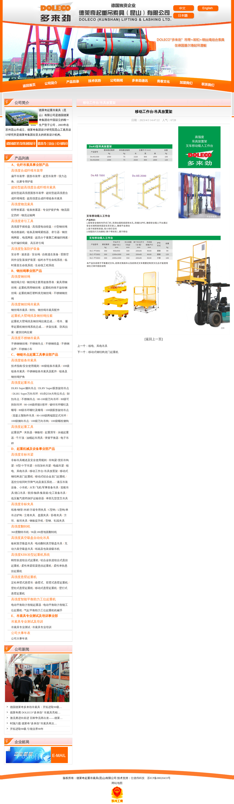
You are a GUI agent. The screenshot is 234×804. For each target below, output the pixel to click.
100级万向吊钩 (40, 421)
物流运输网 (28, 215)
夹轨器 (28, 432)
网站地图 (117, 783)
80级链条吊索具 (51, 366)
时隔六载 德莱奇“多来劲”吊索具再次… (33, 723)
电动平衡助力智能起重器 (26, 604)
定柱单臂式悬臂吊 (22, 582)
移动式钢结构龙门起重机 (103, 352)
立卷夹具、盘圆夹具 (36, 515)
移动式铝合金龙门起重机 (50, 476)
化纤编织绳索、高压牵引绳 (27, 243)
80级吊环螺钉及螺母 (31, 410)
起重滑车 (50, 432)
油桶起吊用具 (34, 437)
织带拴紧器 (18, 209)
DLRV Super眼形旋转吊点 (53, 388)
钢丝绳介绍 (18, 282)
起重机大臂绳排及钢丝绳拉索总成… (33, 321)
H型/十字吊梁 (24, 465)
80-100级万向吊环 (48, 399)
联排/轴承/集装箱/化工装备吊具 (47, 493)
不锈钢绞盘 (52, 343)
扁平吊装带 (18, 176)
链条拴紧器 (34, 209)
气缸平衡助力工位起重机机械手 (43, 610)
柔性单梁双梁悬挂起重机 (36, 565)
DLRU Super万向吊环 (25, 393)
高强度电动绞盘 (41, 226)
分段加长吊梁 (43, 465)
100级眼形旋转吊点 (57, 410)
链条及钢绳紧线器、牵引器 (43, 232)
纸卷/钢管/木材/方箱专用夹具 (28, 509)
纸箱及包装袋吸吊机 (47, 548)
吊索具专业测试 (20, 627)
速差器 (25, 254)
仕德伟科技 (138, 778)
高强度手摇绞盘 (20, 226)
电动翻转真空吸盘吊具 (48, 543)
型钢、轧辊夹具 (55, 520)
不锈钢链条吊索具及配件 (42, 371)
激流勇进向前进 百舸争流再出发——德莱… (36, 718)
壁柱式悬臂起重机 (22, 588)
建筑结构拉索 (24, 332)
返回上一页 (154, 339)
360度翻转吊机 (20, 532)
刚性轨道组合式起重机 (24, 560)
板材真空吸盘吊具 (22, 543)
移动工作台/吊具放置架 (44, 471)
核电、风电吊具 (97, 345)
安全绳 (36, 254)
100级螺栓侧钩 (60, 421)
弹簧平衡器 (51, 437)
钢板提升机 (36, 520)
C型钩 (52, 509)
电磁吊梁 (58, 465)
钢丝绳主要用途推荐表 (40, 282)
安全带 (15, 254)
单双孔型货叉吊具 (57, 498)
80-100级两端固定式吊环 (51, 415)
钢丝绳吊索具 (19, 310)
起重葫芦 (16, 432)
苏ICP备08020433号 (159, 778)
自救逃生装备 (50, 254)
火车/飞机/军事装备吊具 (44, 487)
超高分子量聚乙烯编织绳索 (51, 237)
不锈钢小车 (25, 349)
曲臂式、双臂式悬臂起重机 (51, 582)
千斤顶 (20, 437)
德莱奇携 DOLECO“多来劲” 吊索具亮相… (35, 712)
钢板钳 (39, 432)
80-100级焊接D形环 (36, 404)
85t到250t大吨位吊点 (52, 393)
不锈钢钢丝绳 (19, 343)
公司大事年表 (19, 638)
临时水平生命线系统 (50, 259)
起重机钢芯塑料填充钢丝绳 (35, 293)
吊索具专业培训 (41, 627)
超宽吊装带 (49, 176)
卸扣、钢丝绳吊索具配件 (45, 310)
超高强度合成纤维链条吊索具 (44, 198)
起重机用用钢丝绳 (30, 287)
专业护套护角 (51, 209)
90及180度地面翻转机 (44, 532)
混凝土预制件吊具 (23, 415)
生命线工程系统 (44, 265)
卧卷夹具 (56, 515)
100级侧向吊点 (20, 421)
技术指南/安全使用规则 (25, 366)
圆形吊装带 (34, 176)
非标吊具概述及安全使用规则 (29, 460)
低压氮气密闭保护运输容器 (27, 498)
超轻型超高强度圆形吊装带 (27, 193)
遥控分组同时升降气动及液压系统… (33, 482)
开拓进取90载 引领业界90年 (26, 728)
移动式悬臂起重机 (46, 588)
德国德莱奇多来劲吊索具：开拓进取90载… (36, 707)
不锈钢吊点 (36, 343)
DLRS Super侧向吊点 (23, 388)
